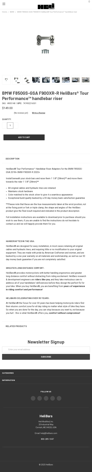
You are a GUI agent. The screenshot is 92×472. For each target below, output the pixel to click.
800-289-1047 (47, 439)
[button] (46, 158)
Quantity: (6, 119)
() (88, 1)
